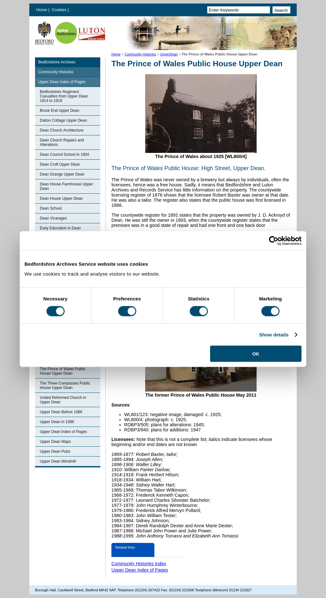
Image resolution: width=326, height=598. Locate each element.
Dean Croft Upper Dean (60, 164)
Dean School (51, 208)
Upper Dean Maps (55, 441)
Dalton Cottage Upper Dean (63, 120)
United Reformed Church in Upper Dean (63, 399)
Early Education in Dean (60, 228)
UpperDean (169, 54)
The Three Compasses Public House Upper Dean (65, 385)
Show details (274, 334)
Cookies (60, 9)
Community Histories (140, 54)
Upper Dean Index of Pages (61, 82)
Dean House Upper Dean (61, 198)
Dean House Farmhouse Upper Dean (66, 186)
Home (41, 9)
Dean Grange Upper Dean (62, 174)
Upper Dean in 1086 (57, 422)
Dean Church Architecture (61, 130)
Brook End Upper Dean (59, 110)
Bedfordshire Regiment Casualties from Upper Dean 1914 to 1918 (64, 96)
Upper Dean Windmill (58, 461)
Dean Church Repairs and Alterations (62, 142)
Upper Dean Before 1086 (61, 412)
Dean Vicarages (53, 218)
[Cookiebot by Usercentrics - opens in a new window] (273, 240)
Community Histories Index (138, 563)
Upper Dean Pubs (55, 451)
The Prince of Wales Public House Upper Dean (63, 371)
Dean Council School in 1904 (64, 154)
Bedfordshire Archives (56, 62)
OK (255, 354)
